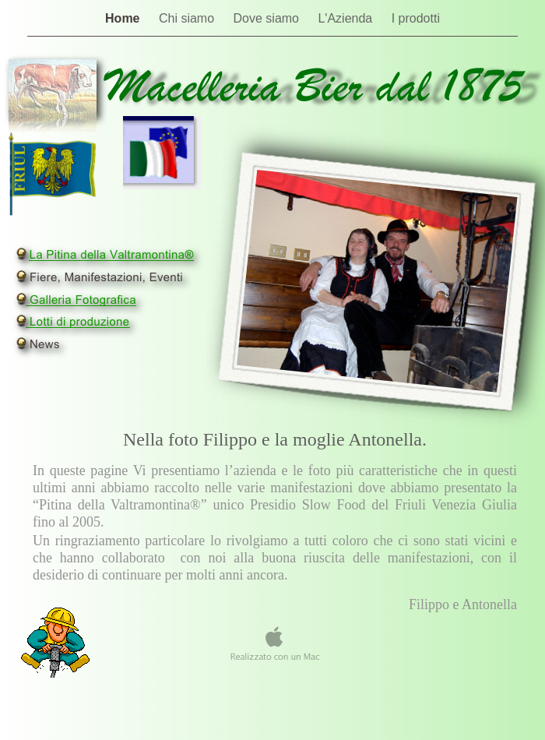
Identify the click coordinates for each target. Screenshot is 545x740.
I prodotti (416, 18)
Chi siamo (188, 18)
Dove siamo (268, 18)
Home (124, 18)
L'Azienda (346, 18)
